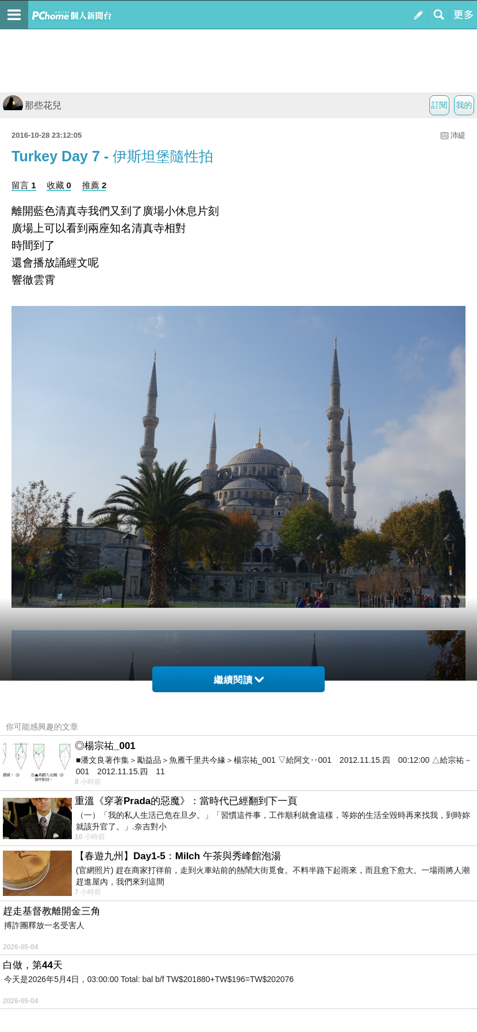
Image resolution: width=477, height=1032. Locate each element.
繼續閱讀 (239, 679)
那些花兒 (32, 105)
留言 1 (23, 185)
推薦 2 (94, 185)
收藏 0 (59, 185)
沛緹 (458, 135)
